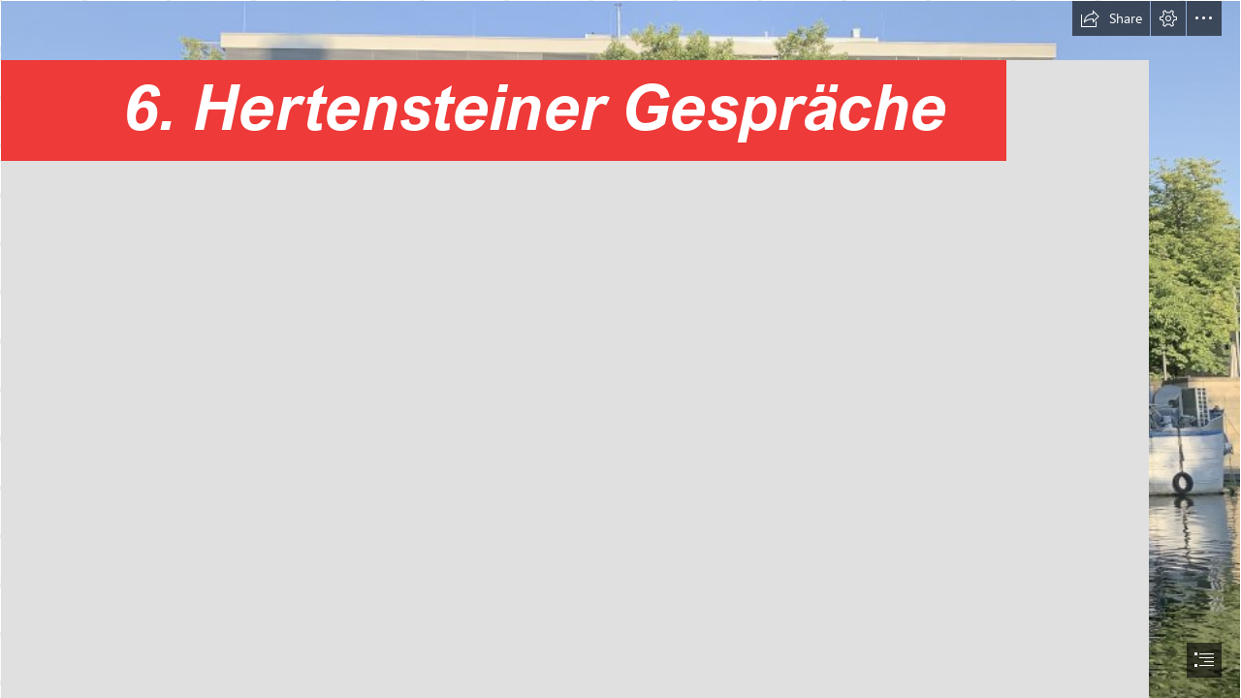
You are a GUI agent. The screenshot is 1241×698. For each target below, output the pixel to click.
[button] (1111, 18)
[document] (620, 349)
